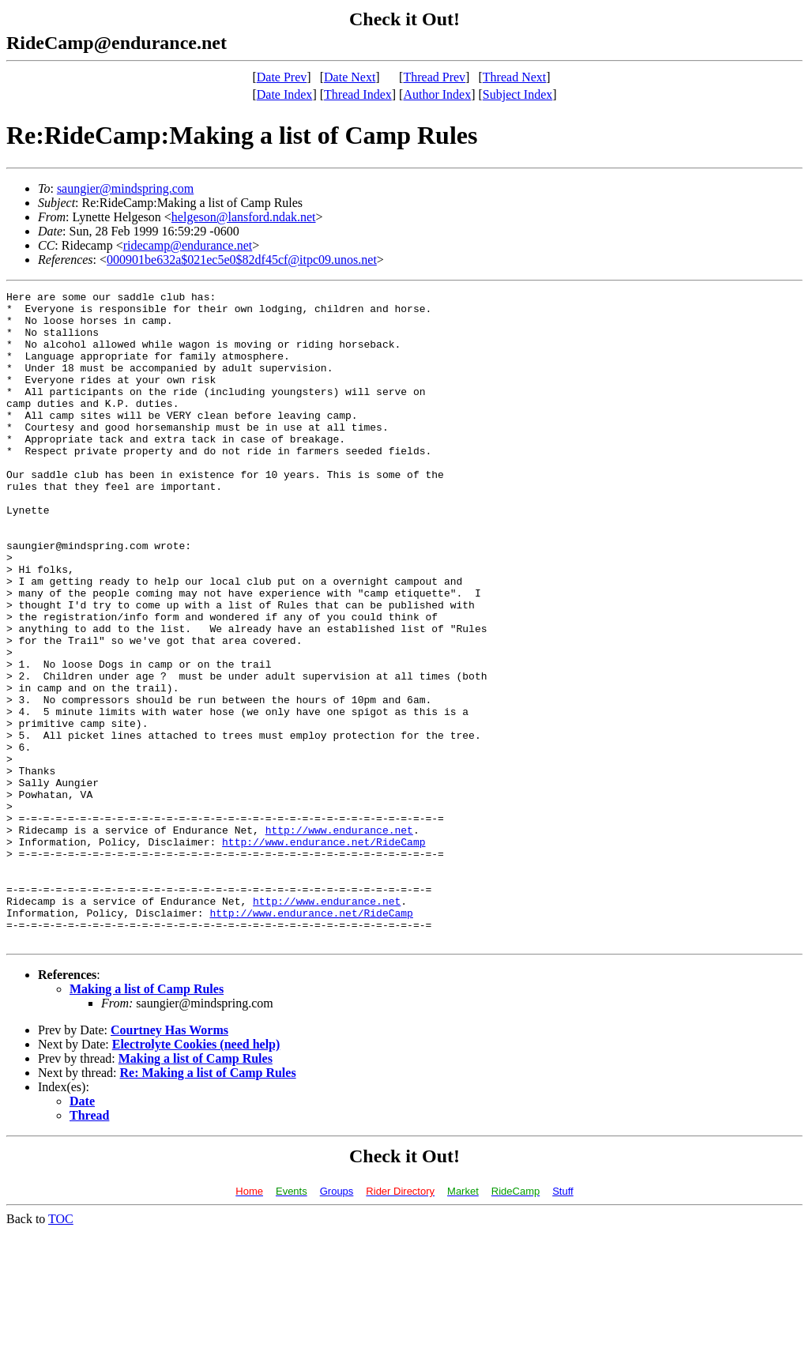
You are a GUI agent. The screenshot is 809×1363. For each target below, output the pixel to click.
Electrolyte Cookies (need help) (196, 1174)
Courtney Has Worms (169, 1160)
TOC (60, 1349)
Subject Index (517, 94)
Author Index (437, 94)
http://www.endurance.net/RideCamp (323, 953)
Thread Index (358, 94)
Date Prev (282, 77)
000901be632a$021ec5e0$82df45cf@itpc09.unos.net (242, 259)
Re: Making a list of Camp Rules (208, 1203)
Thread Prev (434, 77)
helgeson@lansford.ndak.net (243, 217)
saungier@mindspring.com (125, 188)
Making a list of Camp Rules (147, 1119)
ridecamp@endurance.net (188, 245)
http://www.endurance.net (339, 939)
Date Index (285, 94)
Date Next (349, 77)
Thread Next (514, 77)
